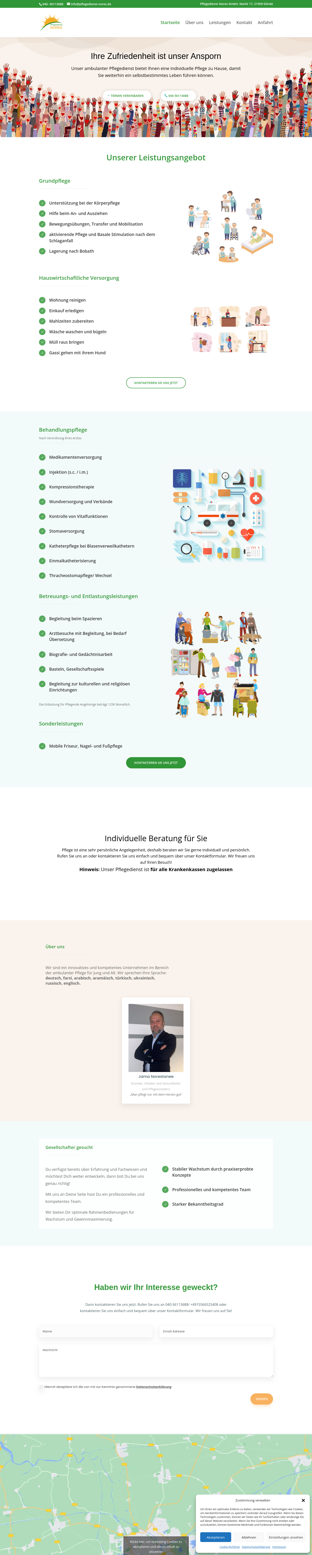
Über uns (194, 23)
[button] (303, 1500)
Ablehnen (249, 1537)
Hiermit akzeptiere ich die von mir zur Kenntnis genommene (105, 1387)
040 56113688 (178, 96)
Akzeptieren (216, 1537)
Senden (262, 1399)
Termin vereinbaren (127, 96)
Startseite (170, 23)
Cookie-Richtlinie (230, 1547)
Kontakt (244, 23)
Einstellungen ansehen (286, 1537)
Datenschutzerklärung (153, 1387)
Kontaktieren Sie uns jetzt (156, 383)
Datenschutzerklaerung (256, 1547)
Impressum (279, 1547)
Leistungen (220, 23)
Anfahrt (265, 23)
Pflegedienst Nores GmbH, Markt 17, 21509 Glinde (236, 4)
